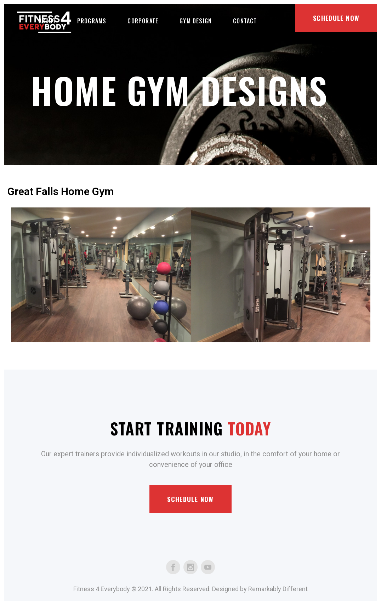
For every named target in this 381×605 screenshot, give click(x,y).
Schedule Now (336, 18)
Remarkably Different (278, 589)
